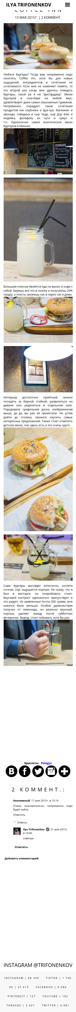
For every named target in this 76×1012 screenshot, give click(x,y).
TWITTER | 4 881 (56, 1005)
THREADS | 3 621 (20, 1005)
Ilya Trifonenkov (34, 829)
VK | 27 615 (19, 987)
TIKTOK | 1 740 (59, 978)
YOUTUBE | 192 (55, 996)
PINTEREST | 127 (22, 996)
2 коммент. (51, 17)
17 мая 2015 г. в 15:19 (44, 800)
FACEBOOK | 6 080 (51, 987)
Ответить (19, 815)
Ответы (22, 822)
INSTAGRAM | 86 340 (21, 978)
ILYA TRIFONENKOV (28, 4)
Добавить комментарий (22, 858)
